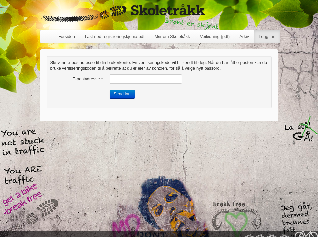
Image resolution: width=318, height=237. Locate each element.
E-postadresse (87, 78)
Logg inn (267, 36)
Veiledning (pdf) (215, 36)
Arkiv (244, 36)
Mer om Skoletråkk (172, 36)
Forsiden (67, 36)
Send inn (122, 94)
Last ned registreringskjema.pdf (114, 36)
